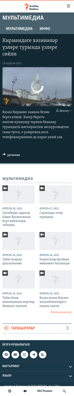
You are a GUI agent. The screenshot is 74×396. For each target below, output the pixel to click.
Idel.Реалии (44, 391)
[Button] (11, 156)
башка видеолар (61, 312)
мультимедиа (19, 29)
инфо (45, 29)
